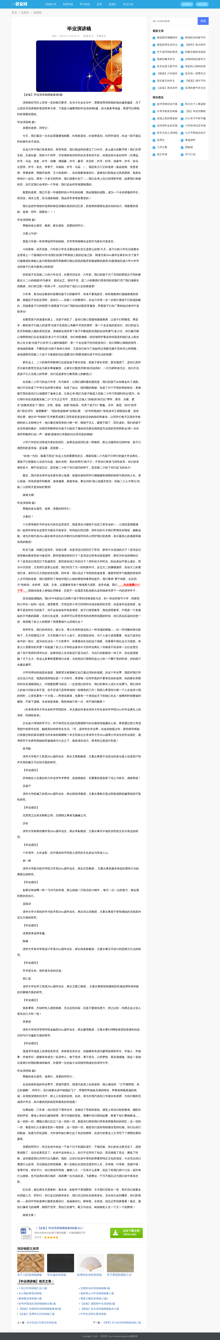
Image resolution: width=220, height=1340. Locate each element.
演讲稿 (34, 12)
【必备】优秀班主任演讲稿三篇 (38, 1313)
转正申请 (162, 154)
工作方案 (162, 147)
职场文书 (52, 4)
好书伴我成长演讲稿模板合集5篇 (38, 1303)
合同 (100, 4)
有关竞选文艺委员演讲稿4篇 (43, 1322)
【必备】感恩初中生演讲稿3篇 (99, 1303)
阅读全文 (88, 36)
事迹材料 (190, 140)
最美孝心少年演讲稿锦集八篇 (98, 1293)
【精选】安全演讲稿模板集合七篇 (101, 1308)
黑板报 (189, 147)
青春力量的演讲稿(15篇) (95, 1298)
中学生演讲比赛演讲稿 (94, 1313)
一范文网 (103, 1336)
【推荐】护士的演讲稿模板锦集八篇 (120, 1322)
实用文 (114, 4)
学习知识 (86, 4)
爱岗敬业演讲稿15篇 (31, 1298)
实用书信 (69, 4)
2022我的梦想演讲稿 (31, 1293)
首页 (14, 12)
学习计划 (190, 154)
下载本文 (101, 36)
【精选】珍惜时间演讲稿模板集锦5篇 (41, 1308)
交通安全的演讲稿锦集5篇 (96, 1288)
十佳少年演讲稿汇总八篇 (34, 1288)
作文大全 (130, 4)
